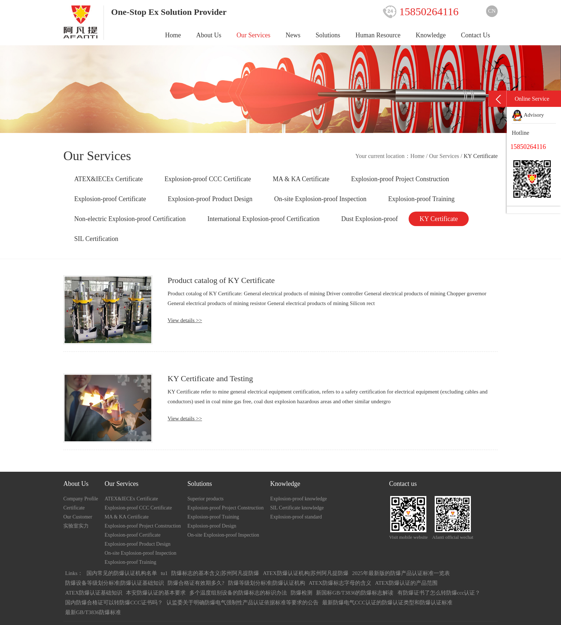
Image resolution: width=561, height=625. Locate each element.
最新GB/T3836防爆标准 (93, 612)
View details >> (185, 320)
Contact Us (475, 35)
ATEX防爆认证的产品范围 (406, 583)
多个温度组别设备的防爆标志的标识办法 (238, 593)
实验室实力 (76, 526)
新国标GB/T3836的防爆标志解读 (354, 593)
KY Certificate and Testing (210, 378)
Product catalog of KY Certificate (221, 280)
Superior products (205, 498)
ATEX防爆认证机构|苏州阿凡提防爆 (305, 573)
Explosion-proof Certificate (110, 199)
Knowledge (431, 35)
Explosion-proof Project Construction (400, 179)
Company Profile (80, 498)
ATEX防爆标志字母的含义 (340, 583)
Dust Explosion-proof (369, 218)
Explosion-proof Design (211, 526)
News (293, 35)
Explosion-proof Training (421, 199)
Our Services (253, 35)
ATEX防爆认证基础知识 (93, 593)
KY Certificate (438, 218)
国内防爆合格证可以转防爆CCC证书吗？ (114, 602)
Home (173, 35)
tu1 (164, 573)
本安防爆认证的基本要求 (156, 593)
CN (492, 11)
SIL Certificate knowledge (297, 508)
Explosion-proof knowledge (298, 498)
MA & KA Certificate (301, 179)
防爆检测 (301, 593)
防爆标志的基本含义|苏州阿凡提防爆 (215, 573)
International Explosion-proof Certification (263, 218)
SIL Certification (96, 238)
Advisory (528, 115)
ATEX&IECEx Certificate (108, 179)
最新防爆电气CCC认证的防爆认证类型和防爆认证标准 (387, 602)
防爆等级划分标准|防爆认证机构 (266, 583)
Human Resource (377, 35)
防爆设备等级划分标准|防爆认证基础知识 (114, 583)
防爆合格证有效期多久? (196, 583)
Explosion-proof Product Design (210, 199)
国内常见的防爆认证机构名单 (122, 573)
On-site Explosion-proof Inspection (320, 199)
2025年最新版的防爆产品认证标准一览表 (401, 573)
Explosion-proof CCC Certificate (207, 179)
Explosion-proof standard (296, 517)
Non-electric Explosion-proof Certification (130, 218)
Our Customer (77, 517)
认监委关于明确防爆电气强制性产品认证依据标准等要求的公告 (242, 602)
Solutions (328, 35)
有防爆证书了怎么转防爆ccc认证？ (439, 593)
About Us (209, 35)
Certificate (74, 508)
